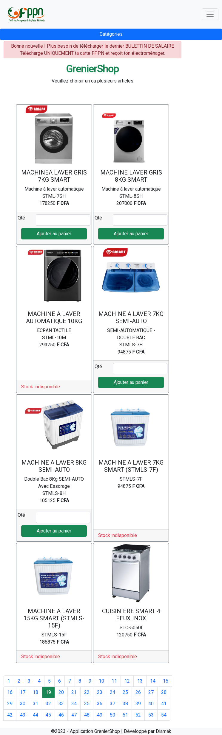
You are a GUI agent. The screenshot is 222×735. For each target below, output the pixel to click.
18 (35, 692)
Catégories (111, 34)
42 (10, 715)
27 (151, 692)
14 (152, 681)
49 (99, 715)
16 (10, 692)
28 (163, 692)
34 (74, 703)
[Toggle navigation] (210, 14)
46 (61, 715)
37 (112, 703)
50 (112, 715)
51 (125, 715)
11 (114, 681)
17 (22, 692)
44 (35, 715)
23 (99, 692)
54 (163, 715)
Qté (21, 218)
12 (127, 681)
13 (140, 681)
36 (99, 703)
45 (48, 715)
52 (138, 715)
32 (48, 703)
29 (10, 703)
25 (125, 692)
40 (151, 703)
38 (125, 703)
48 (87, 715)
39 (138, 703)
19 (48, 692)
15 (165, 681)
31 (35, 703)
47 (74, 715)
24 (112, 692)
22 (87, 692)
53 (151, 715)
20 (61, 692)
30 (22, 703)
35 (87, 703)
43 (22, 715)
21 (74, 692)
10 (101, 681)
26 (138, 692)
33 (61, 703)
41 (163, 703)
